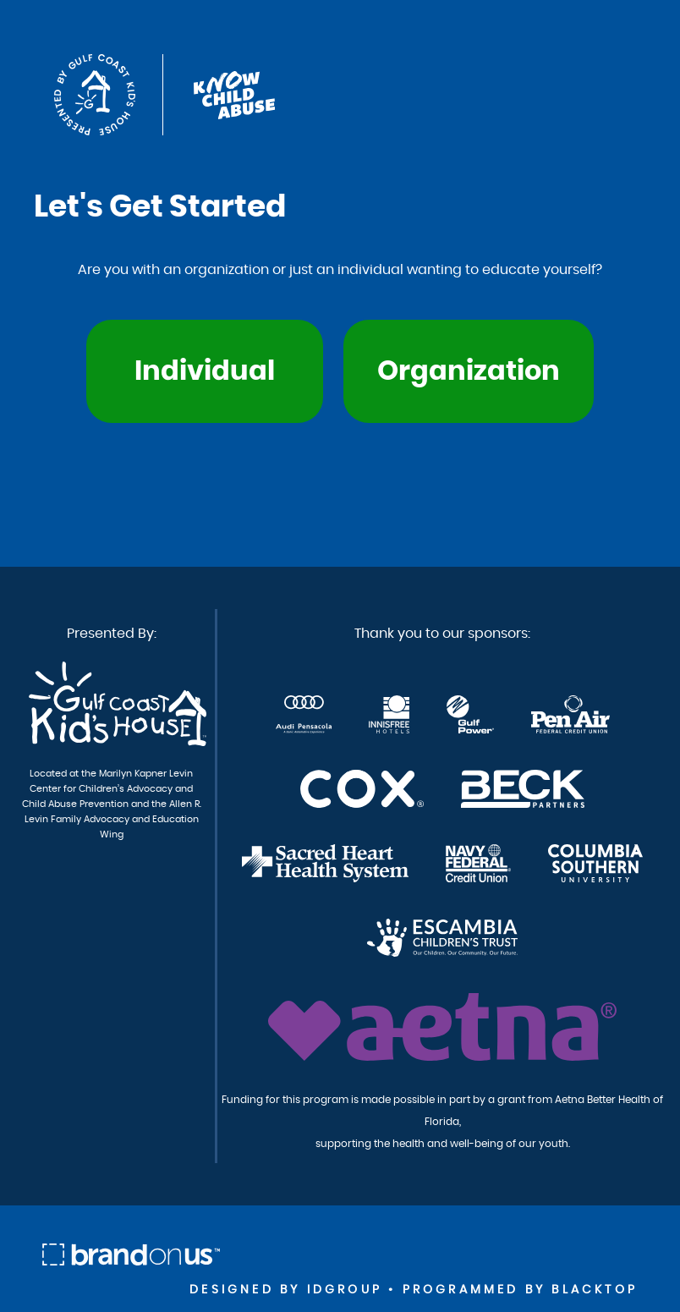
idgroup (344, 1290)
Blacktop (594, 1290)
